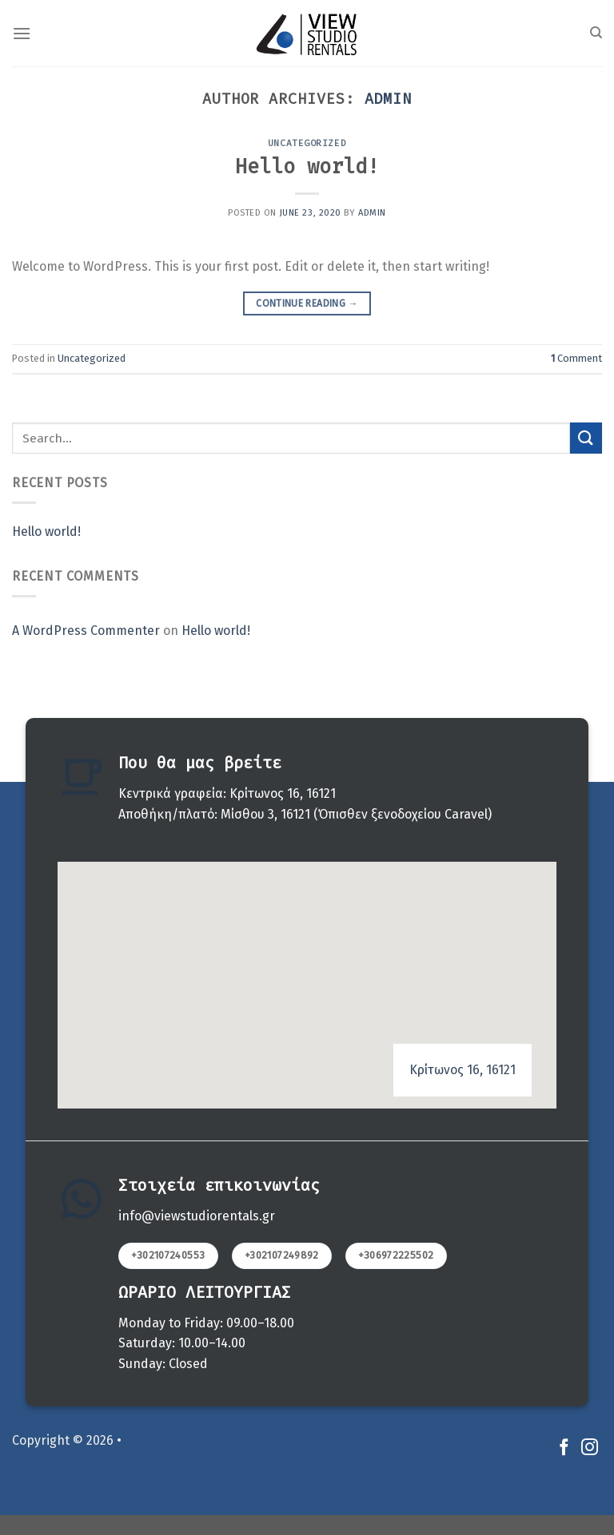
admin (389, 99)
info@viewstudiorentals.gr (196, 1216)
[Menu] (21, 33)
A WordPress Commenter (86, 630)
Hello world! (307, 166)
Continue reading (307, 303)
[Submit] (586, 438)
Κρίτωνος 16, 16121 (462, 1069)
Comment (576, 358)
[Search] (596, 33)
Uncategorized (307, 143)
